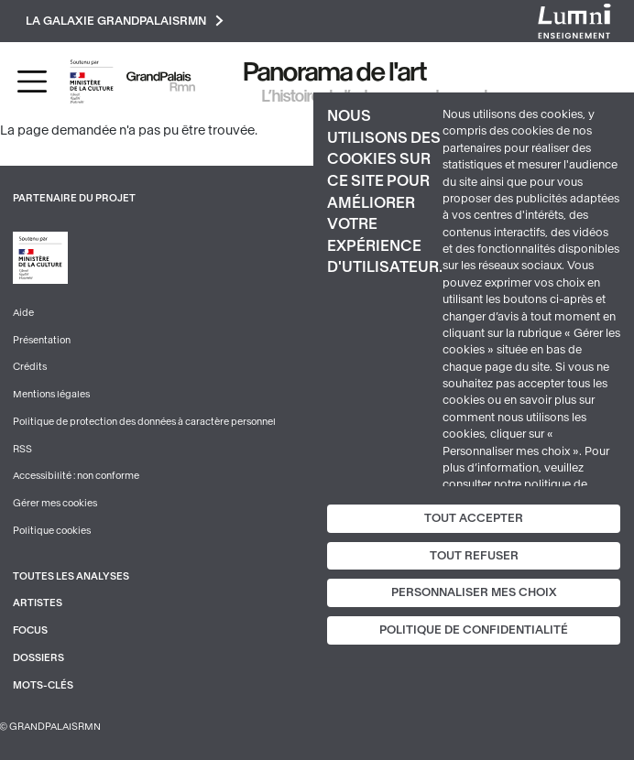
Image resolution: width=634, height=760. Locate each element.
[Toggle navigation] (32, 81)
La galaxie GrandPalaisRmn (125, 21)
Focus (30, 630)
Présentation (42, 340)
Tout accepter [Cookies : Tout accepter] (473, 518)
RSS (22, 449)
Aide (23, 313)
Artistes (37, 603)
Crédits (30, 367)
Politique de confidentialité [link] (473, 629)
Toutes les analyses (71, 576)
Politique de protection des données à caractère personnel (144, 422)
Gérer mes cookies (55, 503)
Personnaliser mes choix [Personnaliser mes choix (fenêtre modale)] (474, 592)
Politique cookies (52, 531)
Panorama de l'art (335, 72)
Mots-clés (43, 685)
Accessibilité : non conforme (76, 476)
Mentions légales (51, 394)
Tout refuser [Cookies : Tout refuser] (474, 555)
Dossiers (38, 658)
